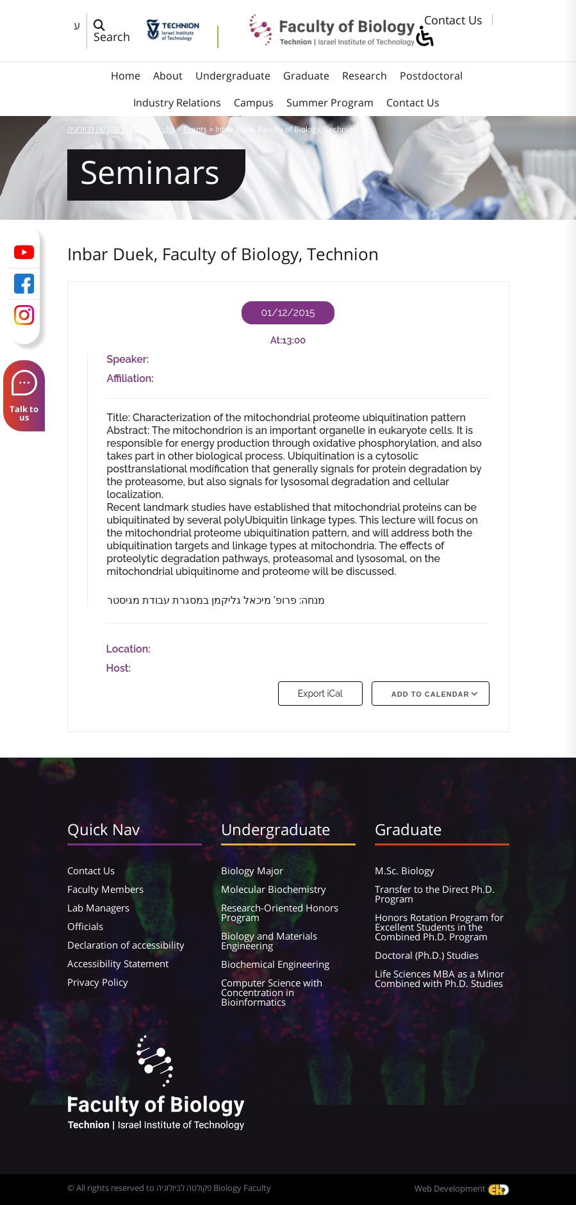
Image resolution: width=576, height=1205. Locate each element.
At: (276, 340)
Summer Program (330, 103)
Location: (128, 649)
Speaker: (128, 359)
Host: (118, 668)
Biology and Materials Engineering (269, 940)
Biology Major (252, 870)
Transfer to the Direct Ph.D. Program (435, 894)
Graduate (306, 76)
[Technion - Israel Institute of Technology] (172, 36)
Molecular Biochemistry (273, 889)
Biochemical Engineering (275, 964)
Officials (85, 926)
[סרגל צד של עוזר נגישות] (424, 37)
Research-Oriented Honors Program (279, 912)
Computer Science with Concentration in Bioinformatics (271, 992)
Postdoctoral (431, 76)
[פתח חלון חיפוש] (116, 31)
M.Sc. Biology (404, 870)
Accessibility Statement (118, 963)
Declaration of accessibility (126, 944)
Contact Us (453, 20)
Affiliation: (130, 378)
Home (125, 76)
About (168, 76)
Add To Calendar (430, 694)
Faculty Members (105, 889)
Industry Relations (177, 103)
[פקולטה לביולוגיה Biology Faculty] (323, 41)
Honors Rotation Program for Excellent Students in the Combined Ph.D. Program (439, 927)
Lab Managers (98, 907)
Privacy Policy (97, 982)
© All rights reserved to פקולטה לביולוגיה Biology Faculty (169, 1187)
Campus (254, 103)
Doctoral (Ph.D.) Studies (427, 955)
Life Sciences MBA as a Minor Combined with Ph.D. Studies (439, 978)
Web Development (462, 1188)
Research (364, 76)
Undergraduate (232, 76)
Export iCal (320, 693)
